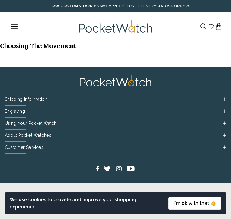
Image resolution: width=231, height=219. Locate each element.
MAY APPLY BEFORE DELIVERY (128, 6)
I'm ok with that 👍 (195, 203)
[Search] (203, 26)
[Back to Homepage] (115, 26)
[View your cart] (218, 26)
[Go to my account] (211, 26)
